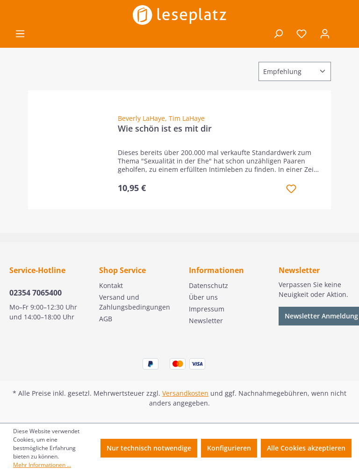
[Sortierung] (294, 71)
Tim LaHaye (187, 118)
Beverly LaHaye (141, 118)
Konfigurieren (229, 447)
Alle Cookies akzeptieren (306, 447)
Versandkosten (185, 393)
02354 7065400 (35, 293)
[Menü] (20, 34)
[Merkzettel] (301, 34)
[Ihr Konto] (325, 34)
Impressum (206, 308)
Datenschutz (208, 285)
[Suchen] (278, 34)
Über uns (203, 297)
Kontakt (111, 285)
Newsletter (206, 320)
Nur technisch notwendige (149, 447)
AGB (105, 318)
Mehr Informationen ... (42, 465)
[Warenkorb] (343, 34)
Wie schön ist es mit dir (165, 128)
